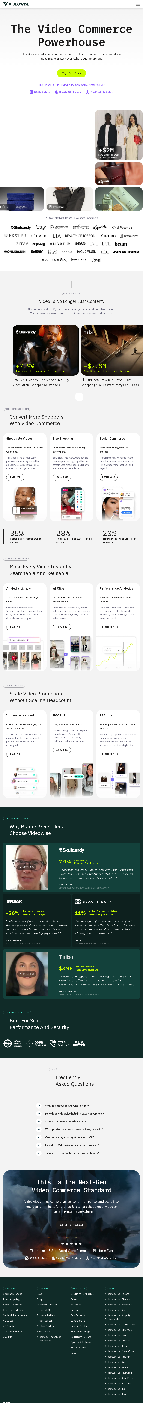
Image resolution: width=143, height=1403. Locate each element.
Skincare (76, 1304)
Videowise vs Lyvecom (117, 1335)
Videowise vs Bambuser (118, 1304)
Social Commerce (12, 1304)
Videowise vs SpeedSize (119, 1378)
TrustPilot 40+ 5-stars (104, 1258)
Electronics (78, 1320)
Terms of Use (44, 1310)
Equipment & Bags (81, 1336)
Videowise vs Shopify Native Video (117, 1317)
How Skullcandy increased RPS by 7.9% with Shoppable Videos (41, 382)
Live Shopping (11, 1299)
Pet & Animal (78, 1347)
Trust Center (44, 1320)
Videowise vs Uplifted (118, 1383)
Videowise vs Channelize (119, 1351)
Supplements (78, 1315)
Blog (39, 1299)
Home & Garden (79, 1326)
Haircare (76, 1310)
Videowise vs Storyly (117, 1356)
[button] (138, 4)
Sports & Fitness (81, 1342)
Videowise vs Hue (115, 1389)
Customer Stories (47, 1304)
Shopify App (44, 1331)
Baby (73, 1353)
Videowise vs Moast (116, 1346)
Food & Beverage (80, 1331)
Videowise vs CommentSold (120, 1324)
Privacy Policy (46, 1315)
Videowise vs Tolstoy (117, 1294)
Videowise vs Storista (118, 1340)
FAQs (39, 1294)
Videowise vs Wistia (117, 1362)
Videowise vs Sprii (116, 1310)
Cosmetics (76, 1299)
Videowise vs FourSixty (119, 1372)
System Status (45, 1326)
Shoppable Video (12, 1294)
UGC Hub (7, 1336)
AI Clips (8, 1320)
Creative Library (13, 1310)
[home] (16, 4)
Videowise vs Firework (118, 1299)
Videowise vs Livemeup (118, 1330)
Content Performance (15, 1315)
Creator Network (12, 1331)
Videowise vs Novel (116, 1394)
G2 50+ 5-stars (38, 1258)
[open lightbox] (26, 867)
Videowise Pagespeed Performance (49, 1338)
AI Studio (9, 1326)
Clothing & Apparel (82, 1294)
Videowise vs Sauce (116, 1367)
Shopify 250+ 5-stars (68, 1258)
